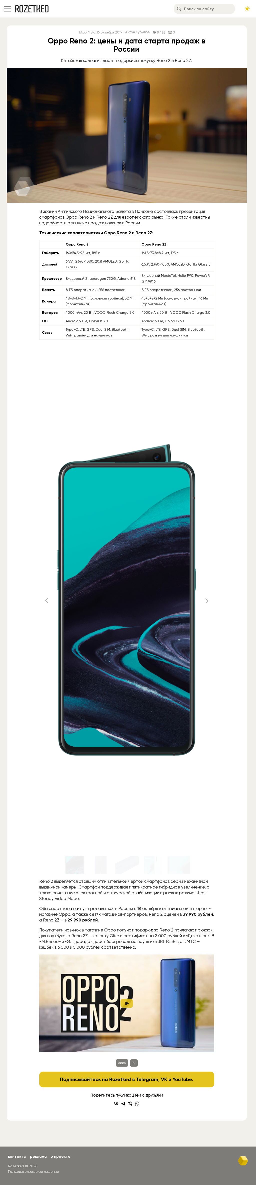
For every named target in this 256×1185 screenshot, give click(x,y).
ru (133, 1063)
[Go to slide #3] (127, 865)
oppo (122, 1063)
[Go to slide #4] (153, 865)
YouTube (182, 1079)
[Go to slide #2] (101, 865)
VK (164, 1079)
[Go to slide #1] (75, 865)
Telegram (147, 1079)
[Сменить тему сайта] (247, 9)
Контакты (17, 1156)
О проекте (62, 1156)
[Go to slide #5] (179, 865)
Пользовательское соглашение (34, 1171)
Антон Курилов (137, 32)
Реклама (39, 1156)
